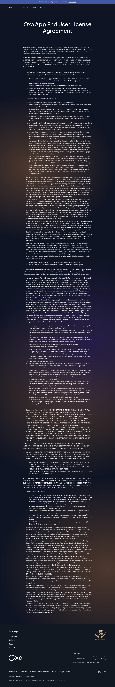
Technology (23, 7)
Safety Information (83, 511)
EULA (54, 672)
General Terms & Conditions (39, 672)
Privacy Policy (54, 214)
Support (12, 648)
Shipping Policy (64, 672)
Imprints (24, 672)
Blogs (42, 7)
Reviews (34, 7)
